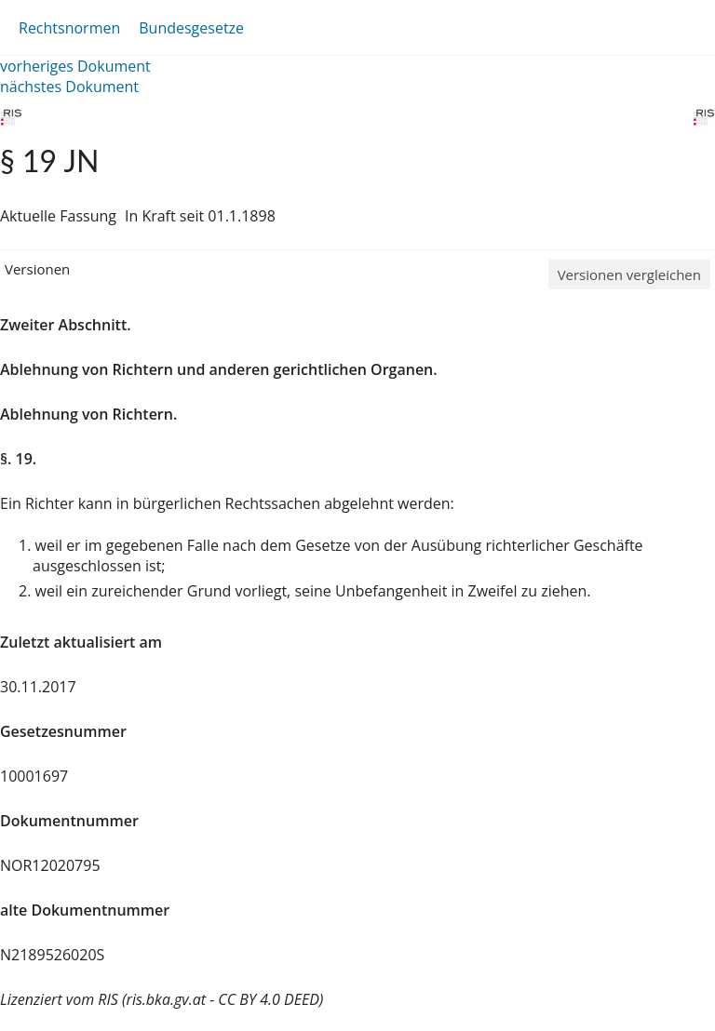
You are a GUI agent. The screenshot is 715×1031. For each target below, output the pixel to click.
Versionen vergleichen (629, 274)
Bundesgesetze (191, 28)
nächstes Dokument (69, 86)
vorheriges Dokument (75, 66)
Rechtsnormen (69, 28)
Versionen (37, 269)
